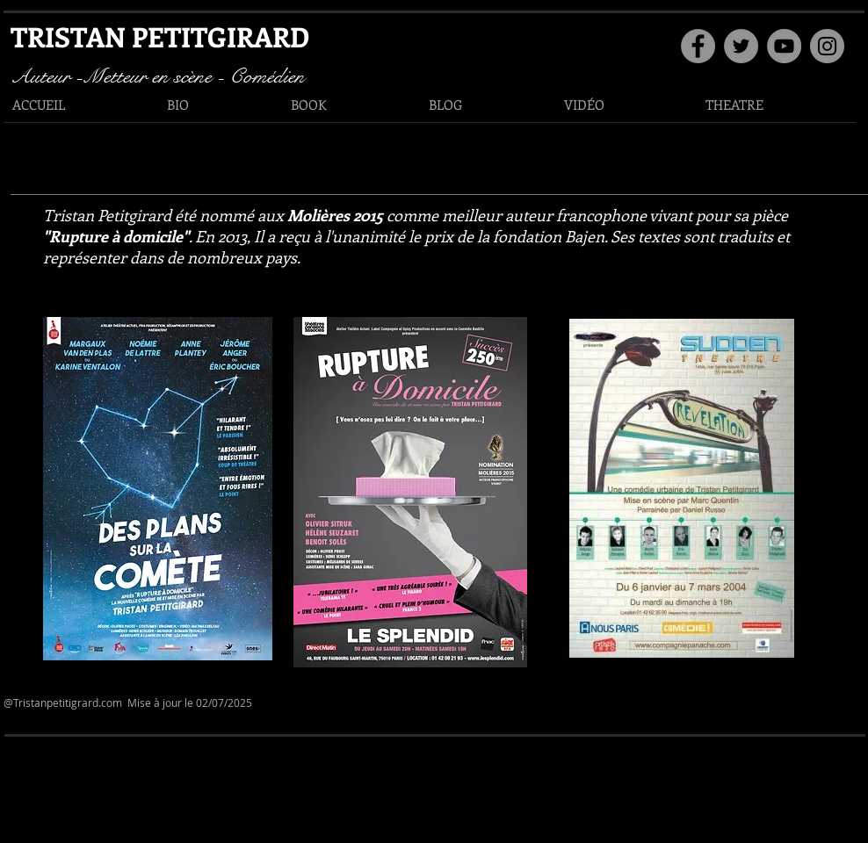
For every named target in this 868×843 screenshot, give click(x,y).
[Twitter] (741, 46)
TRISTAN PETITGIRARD (160, 36)
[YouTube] (784, 46)
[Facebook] (698, 46)
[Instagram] (827, 46)
